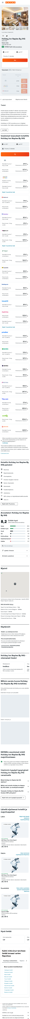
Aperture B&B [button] (5, 911)
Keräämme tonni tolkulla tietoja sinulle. (15, 1015)
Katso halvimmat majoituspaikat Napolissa (22, 853)
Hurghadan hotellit (9, 990)
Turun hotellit (7, 979)
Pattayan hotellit (8, 981)
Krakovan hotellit (8, 972)
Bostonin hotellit (8, 992)
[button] (2, 2)
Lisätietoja (5, 443)
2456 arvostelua (17, 47)
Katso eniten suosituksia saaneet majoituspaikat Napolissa (23, 889)
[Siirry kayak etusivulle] (10, 2)
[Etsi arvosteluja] (16, 546)
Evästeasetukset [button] (5, 453)
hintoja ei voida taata (11, 1008)
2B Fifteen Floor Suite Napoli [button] (9, 840)
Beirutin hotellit (8, 976)
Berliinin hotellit (8, 988)
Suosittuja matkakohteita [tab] (10, 960)
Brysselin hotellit (8, 983)
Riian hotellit (7, 974)
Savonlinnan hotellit (9, 985)
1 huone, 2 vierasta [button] (8, 56)
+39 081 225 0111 (6, 44)
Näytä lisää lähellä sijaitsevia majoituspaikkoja (24, 818)
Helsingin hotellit (8, 970)
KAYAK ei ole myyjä (15, 1013)
